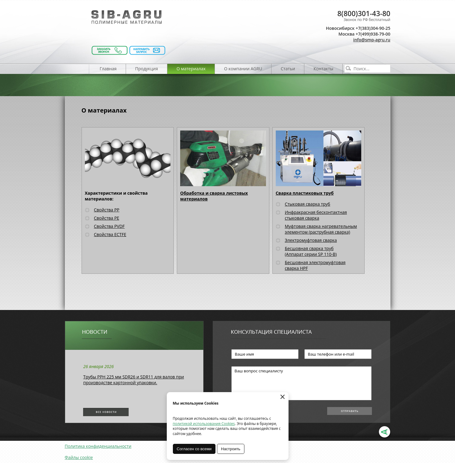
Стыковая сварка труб (307, 204)
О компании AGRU (243, 68)
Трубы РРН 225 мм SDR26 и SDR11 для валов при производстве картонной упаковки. (133, 379)
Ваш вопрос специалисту (301, 383)
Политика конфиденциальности (98, 446)
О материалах (191, 68)
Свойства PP (107, 210)
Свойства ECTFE (110, 234)
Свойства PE (106, 218)
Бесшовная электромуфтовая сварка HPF (315, 265)
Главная (108, 68)
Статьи (288, 68)
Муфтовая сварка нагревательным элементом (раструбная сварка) (321, 229)
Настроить (230, 449)
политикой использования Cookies (204, 423)
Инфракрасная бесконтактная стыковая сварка (316, 215)
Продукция (146, 68)
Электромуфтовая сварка (311, 240)
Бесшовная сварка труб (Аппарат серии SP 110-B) (311, 251)
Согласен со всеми (194, 449)
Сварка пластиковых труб (305, 193)
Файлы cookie (79, 457)
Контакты (323, 68)
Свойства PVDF (109, 226)
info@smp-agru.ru (371, 40)
